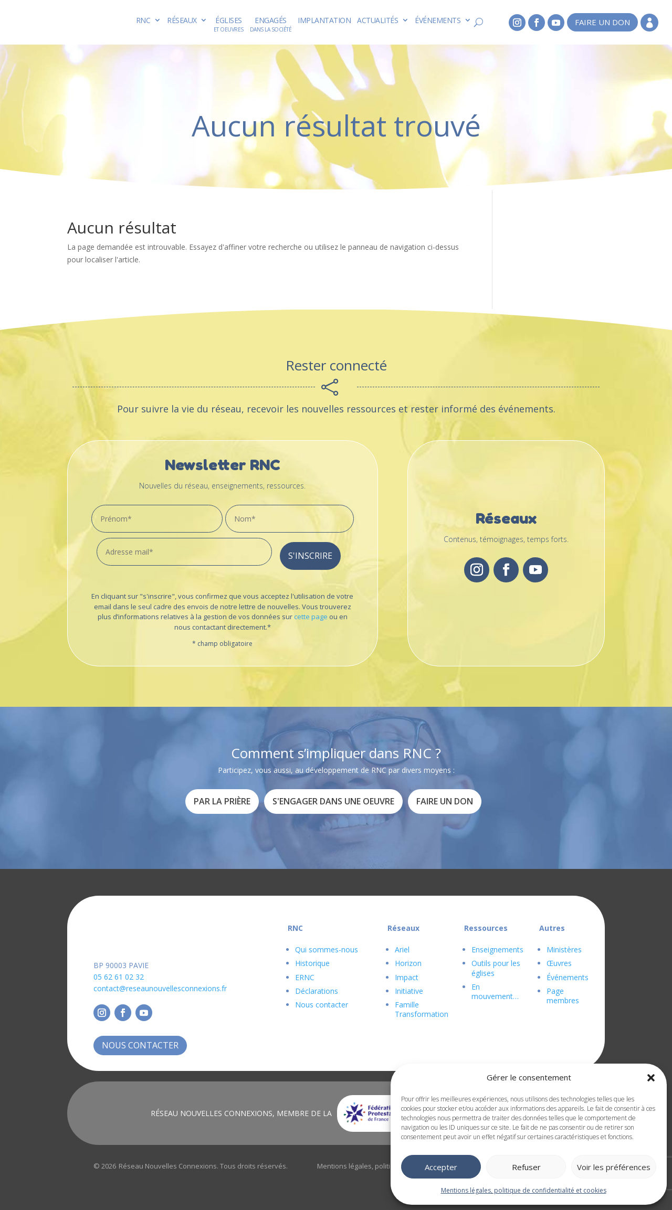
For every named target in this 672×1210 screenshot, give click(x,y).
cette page (311, 612)
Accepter (441, 1167)
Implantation (324, 20)
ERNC (304, 973)
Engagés (271, 20)
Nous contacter (140, 1041)
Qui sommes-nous (326, 946)
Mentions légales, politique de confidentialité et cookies (523, 1190)
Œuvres (559, 959)
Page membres (563, 991)
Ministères (564, 946)
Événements (437, 20)
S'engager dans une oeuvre (333, 797)
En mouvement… (495, 987)
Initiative (409, 987)
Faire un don (602, 22)
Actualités (377, 20)
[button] (651, 1078)
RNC (143, 20)
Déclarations (316, 987)
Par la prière (222, 797)
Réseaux (182, 20)
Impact (406, 973)
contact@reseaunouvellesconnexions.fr (160, 984)
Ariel (402, 946)
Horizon (408, 959)
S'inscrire (310, 551)
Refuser (526, 1167)
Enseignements (497, 946)
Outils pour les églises (495, 964)
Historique (312, 959)
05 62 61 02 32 (118, 973)
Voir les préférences (613, 1167)
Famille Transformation (421, 1005)
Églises (228, 20)
